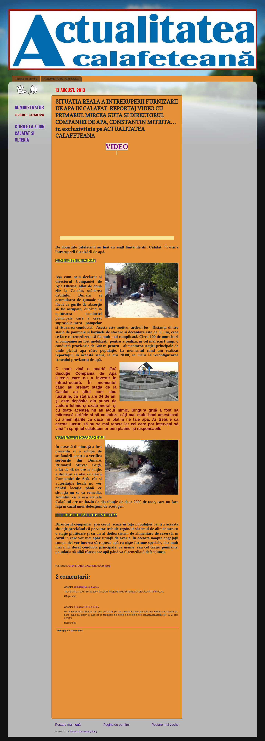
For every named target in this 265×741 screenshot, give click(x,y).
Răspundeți (70, 596)
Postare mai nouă (68, 724)
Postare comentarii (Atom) (83, 731)
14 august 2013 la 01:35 (86, 607)
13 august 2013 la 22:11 (86, 587)
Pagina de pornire (26, 78)
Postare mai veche (165, 724)
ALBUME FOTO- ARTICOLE (61, 78)
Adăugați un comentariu (69, 630)
